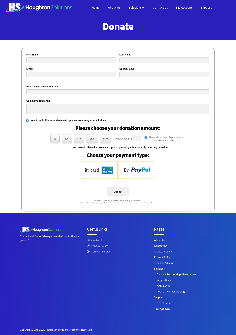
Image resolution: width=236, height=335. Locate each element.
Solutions (136, 7)
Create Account (163, 251)
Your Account (162, 308)
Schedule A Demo (164, 262)
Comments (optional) (38, 101)
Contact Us (160, 7)
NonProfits (163, 285)
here (116, 201)
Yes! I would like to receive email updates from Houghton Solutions (66, 120)
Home (96, 7)
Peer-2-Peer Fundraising (171, 291)
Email (29, 69)
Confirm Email (127, 69)
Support (206, 7)
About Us (114, 7)
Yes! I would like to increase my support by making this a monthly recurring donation (118, 147)
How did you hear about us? (42, 86)
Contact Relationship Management (177, 274)
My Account (184, 7)
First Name (32, 54)
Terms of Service (100, 251)
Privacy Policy (99, 245)
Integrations (164, 280)
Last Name (125, 54)
